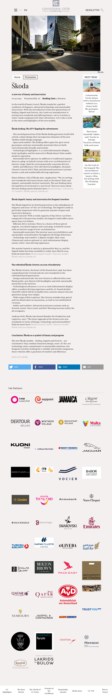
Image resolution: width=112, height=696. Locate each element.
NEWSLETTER (92, 10)
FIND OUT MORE (20, 357)
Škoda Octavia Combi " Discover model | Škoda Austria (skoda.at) (40, 326)
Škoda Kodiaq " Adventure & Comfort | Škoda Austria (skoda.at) (42, 190)
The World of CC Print (35, 690)
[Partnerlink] (20, 399)
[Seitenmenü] (15, 10)
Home (17, 77)
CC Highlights (7, 690)
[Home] (56, 6)
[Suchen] (102, 10)
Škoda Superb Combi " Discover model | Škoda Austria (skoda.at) (40, 255)
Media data (77, 691)
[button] (19, 367)
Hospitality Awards (63, 690)
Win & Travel (105, 690)
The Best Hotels (21, 690)
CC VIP (91, 691)
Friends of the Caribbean (49, 691)
